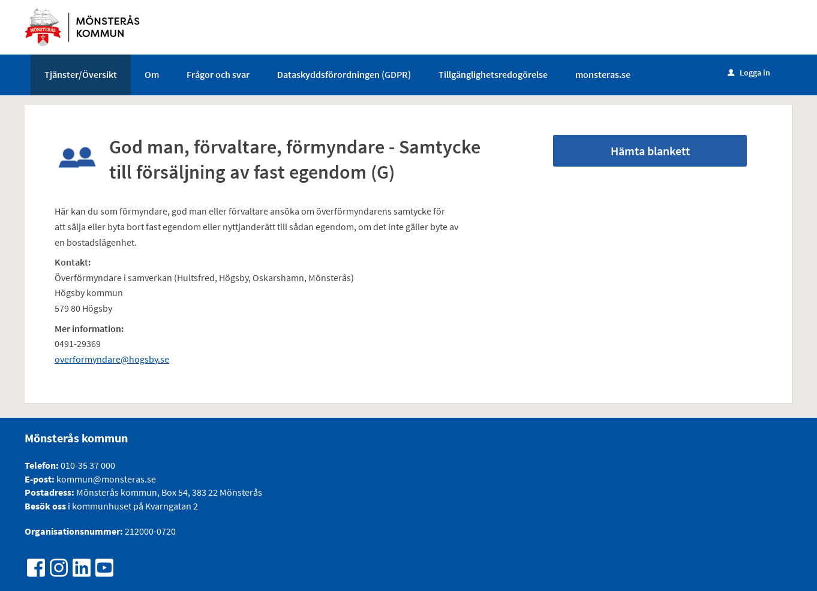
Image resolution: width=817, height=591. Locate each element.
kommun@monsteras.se (105, 479)
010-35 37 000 (88, 465)
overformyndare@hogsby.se (112, 359)
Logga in (749, 72)
